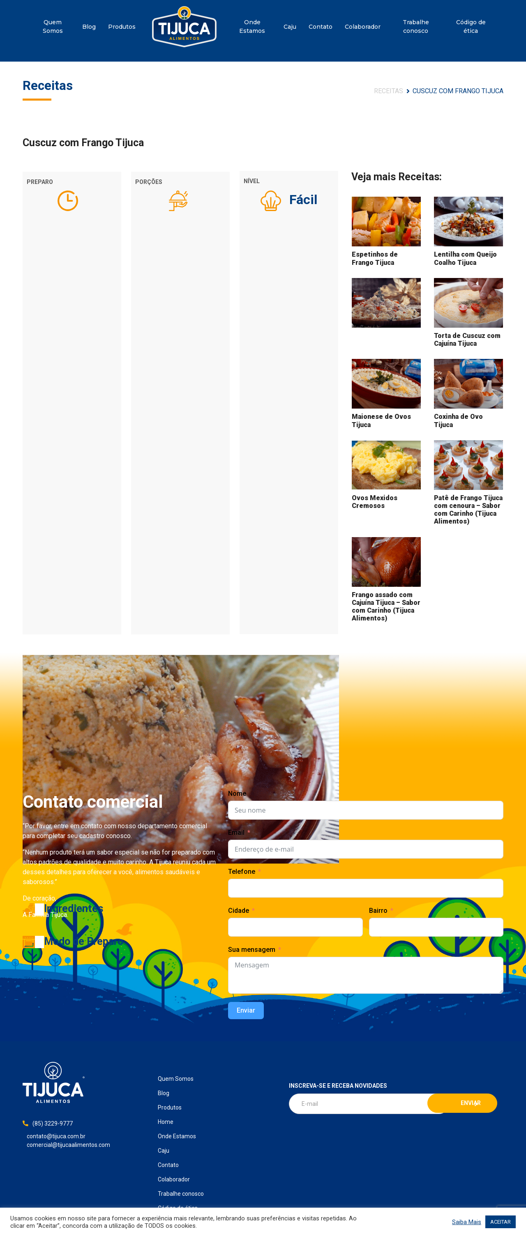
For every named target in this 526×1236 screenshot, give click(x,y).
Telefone (241, 871)
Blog (89, 26)
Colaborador (363, 26)
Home (184, 26)
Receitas (388, 91)
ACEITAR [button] (500, 1222)
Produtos (122, 26)
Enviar (246, 1010)
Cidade (238, 910)
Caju (290, 26)
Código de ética (471, 26)
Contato (320, 26)
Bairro (378, 910)
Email (236, 832)
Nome (237, 793)
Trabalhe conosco (416, 26)
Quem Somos (53, 26)
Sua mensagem (251, 949)
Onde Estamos (252, 26)
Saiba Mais (466, 1222)
